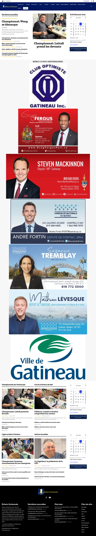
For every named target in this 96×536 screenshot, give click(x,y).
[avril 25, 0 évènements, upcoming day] (83, 32)
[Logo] (9, 6)
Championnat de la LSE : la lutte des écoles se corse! (66, 519)
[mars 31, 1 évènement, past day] (73, 24)
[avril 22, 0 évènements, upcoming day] (76, 32)
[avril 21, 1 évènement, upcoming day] (73, 32)
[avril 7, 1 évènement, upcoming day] (73, 26)
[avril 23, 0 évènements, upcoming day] (78, 32)
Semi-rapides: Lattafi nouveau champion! (14, 49)
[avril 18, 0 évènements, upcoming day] (83, 29)
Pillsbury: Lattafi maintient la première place (47, 422)
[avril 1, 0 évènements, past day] (76, 24)
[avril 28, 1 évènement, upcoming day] (73, 34)
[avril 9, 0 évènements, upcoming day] (78, 26)
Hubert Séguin (5, 416)
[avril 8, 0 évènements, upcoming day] (76, 26)
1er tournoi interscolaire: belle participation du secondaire (15, 478)
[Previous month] (71, 17)
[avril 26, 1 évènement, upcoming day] (85, 32)
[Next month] (86, 17)
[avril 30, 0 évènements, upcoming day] (78, 34)
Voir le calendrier (74, 44)
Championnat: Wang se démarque (15, 23)
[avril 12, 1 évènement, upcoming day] (85, 26)
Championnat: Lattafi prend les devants (49, 44)
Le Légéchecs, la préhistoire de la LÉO (48, 462)
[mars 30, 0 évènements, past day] (71, 24)
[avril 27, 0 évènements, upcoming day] (71, 34)
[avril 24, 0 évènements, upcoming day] (80, 32)
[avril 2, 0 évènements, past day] (78, 24)
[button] (91, 6)
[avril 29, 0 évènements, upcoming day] (76, 34)
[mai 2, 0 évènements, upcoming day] (83, 34)
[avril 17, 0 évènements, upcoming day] (80, 29)
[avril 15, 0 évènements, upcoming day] (76, 29)
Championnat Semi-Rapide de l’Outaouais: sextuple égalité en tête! (15, 54)
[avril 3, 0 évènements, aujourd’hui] (80, 24)
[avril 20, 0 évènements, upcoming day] (71, 32)
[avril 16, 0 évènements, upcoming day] (78, 29)
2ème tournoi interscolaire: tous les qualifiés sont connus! (16, 472)
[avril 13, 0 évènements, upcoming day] (71, 29)
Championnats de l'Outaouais (9, 18)
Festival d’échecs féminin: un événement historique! (49, 476)
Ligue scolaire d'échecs (7, 41)
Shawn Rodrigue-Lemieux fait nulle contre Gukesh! (49, 472)
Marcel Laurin (37, 465)
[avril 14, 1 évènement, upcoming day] (73, 29)
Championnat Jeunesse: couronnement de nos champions (15, 38)
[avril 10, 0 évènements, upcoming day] (80, 26)
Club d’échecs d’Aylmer (76, 42)
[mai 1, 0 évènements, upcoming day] (80, 34)
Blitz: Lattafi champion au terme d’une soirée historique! (13, 44)
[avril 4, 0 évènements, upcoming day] (83, 24)
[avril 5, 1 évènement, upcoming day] (85, 24)
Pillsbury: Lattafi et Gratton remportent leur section (46, 412)
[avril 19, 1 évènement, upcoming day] (85, 29)
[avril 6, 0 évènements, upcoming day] (71, 26)
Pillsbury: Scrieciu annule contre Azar (45, 427)
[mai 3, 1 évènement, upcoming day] (85, 34)
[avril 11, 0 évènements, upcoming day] (83, 26)
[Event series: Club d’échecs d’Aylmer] (84, 40)
